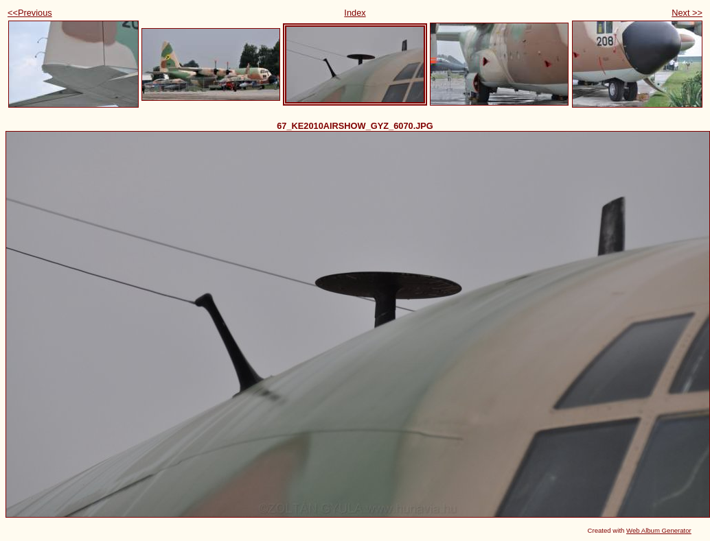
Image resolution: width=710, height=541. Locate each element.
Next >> (687, 13)
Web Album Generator (658, 530)
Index (354, 13)
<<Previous (30, 13)
